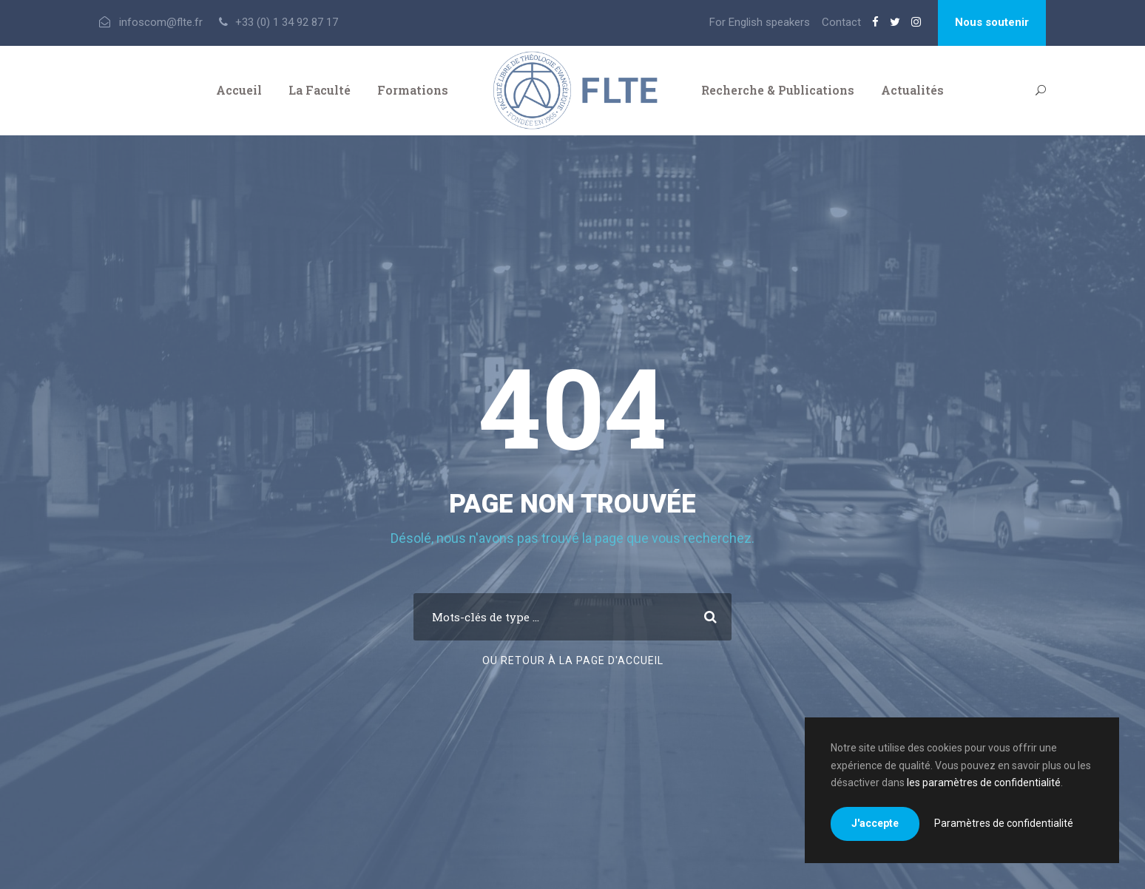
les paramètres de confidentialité (984, 782)
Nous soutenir (992, 22)
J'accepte (875, 823)
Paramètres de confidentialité (1003, 823)
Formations (412, 90)
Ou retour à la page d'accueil (572, 660)
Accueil (239, 90)
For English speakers (759, 22)
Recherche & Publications (777, 90)
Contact (841, 22)
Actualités (912, 90)
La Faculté (319, 90)
